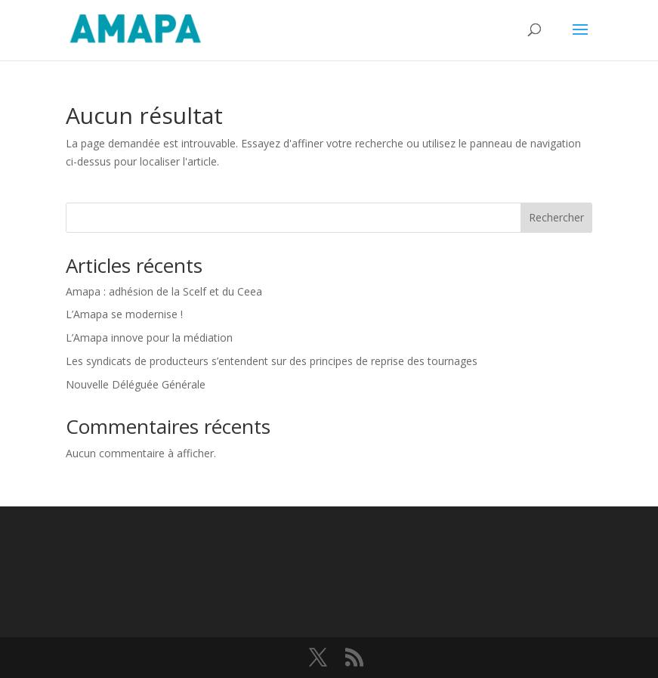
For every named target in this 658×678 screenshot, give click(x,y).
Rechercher (556, 217)
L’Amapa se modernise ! (126, 314)
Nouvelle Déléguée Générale (135, 384)
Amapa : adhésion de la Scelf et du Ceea (164, 291)
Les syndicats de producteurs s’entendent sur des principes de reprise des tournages (271, 361)
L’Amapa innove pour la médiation (149, 337)
